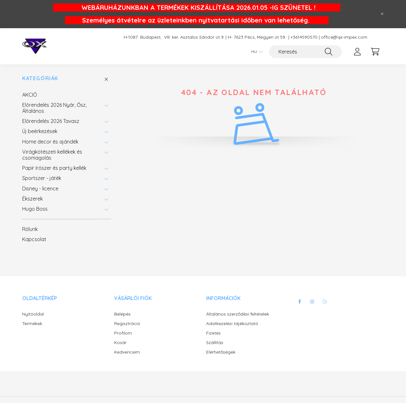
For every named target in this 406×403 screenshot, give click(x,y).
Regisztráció (127, 323)
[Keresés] (305, 51)
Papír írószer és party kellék (54, 168)
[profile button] (357, 51)
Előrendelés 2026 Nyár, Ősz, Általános (54, 108)
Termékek (32, 323)
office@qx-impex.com (344, 37)
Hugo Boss (35, 209)
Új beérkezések (39, 131)
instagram (312, 301)
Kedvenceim (127, 352)
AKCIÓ (29, 95)
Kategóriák (40, 78)
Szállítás (214, 342)
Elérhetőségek (220, 352)
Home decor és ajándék (50, 141)
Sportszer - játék (41, 178)
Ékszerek (32, 198)
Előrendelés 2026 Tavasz (50, 121)
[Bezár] (382, 14)
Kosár (120, 342)
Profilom (123, 333)
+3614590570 (304, 37)
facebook (299, 301)
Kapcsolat (34, 239)
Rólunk (30, 229)
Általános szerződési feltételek (237, 314)
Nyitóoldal (33, 314)
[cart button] (375, 51)
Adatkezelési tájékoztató (232, 323)
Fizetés (213, 333)
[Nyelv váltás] (255, 51)
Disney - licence (40, 188)
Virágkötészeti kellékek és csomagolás (52, 155)
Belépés (122, 314)
